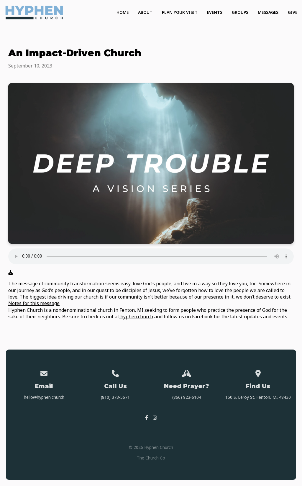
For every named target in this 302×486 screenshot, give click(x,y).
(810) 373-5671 (115, 397)
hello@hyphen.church (44, 397)
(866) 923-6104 (186, 397)
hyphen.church (136, 316)
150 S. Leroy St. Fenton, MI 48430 (258, 397)
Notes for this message (34, 303)
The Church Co (151, 458)
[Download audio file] (10, 272)
